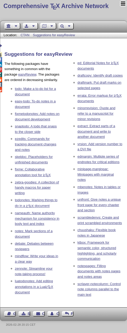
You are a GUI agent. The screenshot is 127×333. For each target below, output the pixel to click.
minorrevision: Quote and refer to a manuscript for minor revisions (96, 113)
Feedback (72, 314)
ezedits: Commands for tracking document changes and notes (35, 144)
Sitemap (29, 314)
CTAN (25, 35)
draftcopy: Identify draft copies (100, 75)
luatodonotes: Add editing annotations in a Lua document (34, 286)
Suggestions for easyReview (54, 35)
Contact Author (57, 314)
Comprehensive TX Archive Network (55, 6)
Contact (43, 314)
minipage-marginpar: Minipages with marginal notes (95, 174)
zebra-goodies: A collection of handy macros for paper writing (37, 187)
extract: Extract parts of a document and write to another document (96, 131)
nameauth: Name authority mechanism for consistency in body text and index (37, 218)
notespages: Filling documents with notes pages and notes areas (98, 271)
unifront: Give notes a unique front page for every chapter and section (99, 205)
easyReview (27, 74)
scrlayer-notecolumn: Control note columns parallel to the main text (99, 289)
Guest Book (14, 314)
